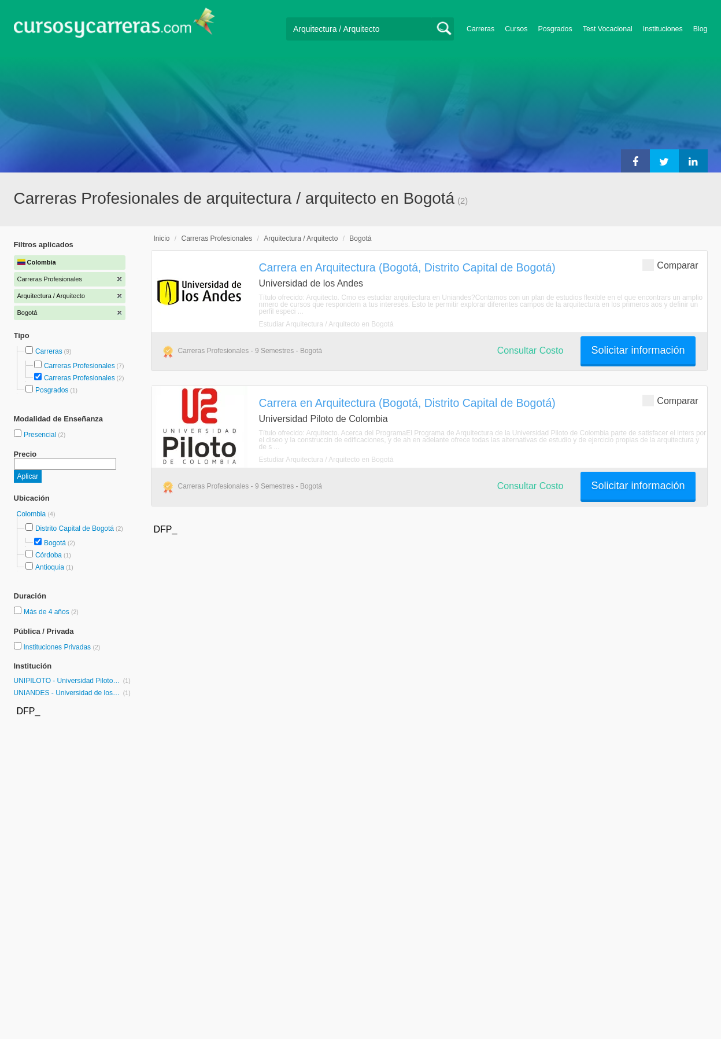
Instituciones (663, 28)
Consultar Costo (530, 350)
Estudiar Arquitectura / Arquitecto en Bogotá (326, 324)
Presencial (41, 435)
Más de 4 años (47, 612)
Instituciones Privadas (61, 647)
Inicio (162, 238)
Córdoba (48, 555)
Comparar (670, 264)
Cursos (516, 28)
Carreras (480, 28)
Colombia (32, 514)
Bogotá (55, 543)
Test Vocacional (608, 28)
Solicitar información (638, 350)
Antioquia (49, 567)
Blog (700, 28)
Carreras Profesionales (79, 366)
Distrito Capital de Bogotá (74, 528)
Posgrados (555, 28)
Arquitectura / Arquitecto (301, 238)
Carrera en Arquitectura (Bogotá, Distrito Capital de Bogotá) (407, 267)
